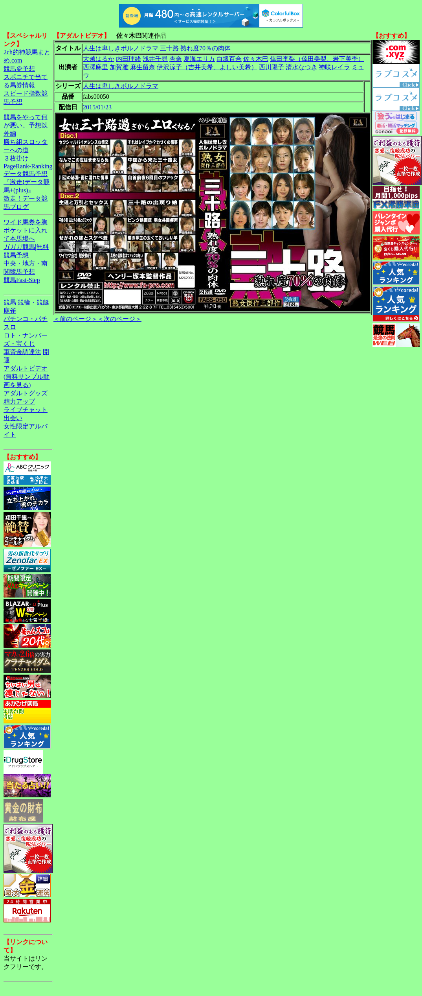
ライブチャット (26, 409)
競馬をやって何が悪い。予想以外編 (26, 125)
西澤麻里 (95, 67)
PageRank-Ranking (28, 166)
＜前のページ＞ (75, 318)
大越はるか (98, 58)
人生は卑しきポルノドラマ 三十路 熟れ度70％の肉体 (157, 48)
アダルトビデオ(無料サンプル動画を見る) (27, 376)
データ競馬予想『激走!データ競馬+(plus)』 (27, 182)
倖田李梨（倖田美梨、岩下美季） (317, 58)
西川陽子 (271, 67)
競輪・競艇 (33, 302)
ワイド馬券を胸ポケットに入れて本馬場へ (26, 230)
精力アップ (19, 401)
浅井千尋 (155, 58)
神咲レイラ (334, 67)
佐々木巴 (255, 58)
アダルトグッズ (26, 393)
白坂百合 (229, 58)
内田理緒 (128, 58)
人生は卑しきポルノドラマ (120, 86)
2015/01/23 (97, 107)
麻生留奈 (142, 67)
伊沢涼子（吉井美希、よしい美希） (207, 67)
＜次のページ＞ (119, 318)
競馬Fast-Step (22, 280)
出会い (13, 418)
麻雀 (10, 310)
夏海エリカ (199, 58)
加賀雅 (119, 67)
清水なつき (301, 67)
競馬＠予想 (19, 68)
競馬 (10, 302)
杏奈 (175, 58)
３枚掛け (16, 158)
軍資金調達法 (22, 352)
